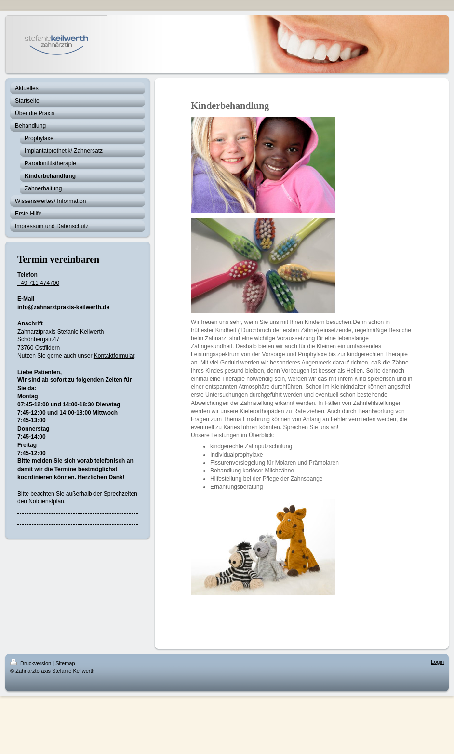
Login (437, 662)
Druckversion (31, 663)
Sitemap (65, 663)
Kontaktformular (114, 355)
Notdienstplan (46, 501)
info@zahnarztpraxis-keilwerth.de (63, 307)
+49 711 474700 (38, 283)
